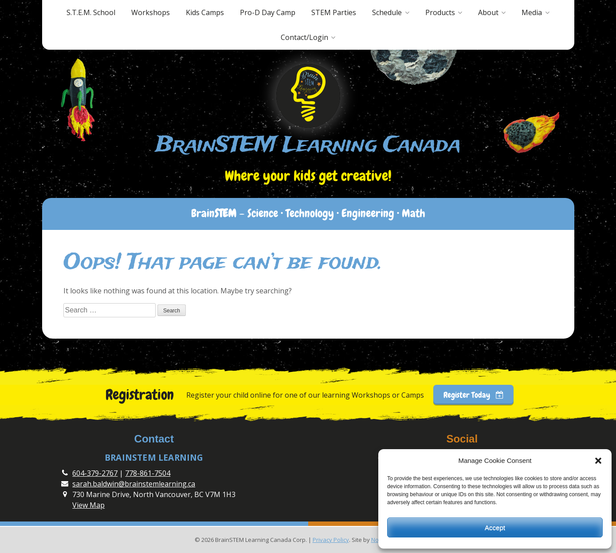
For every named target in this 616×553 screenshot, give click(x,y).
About (488, 12)
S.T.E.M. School (91, 12)
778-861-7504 (147, 473)
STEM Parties (333, 12)
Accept (495, 527)
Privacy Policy (331, 540)
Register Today (473, 395)
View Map (88, 505)
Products (440, 12)
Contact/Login (304, 37)
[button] (598, 460)
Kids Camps (205, 12)
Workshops (150, 12)
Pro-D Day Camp (267, 12)
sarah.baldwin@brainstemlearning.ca (133, 484)
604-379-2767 (95, 473)
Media (532, 12)
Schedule (387, 12)
